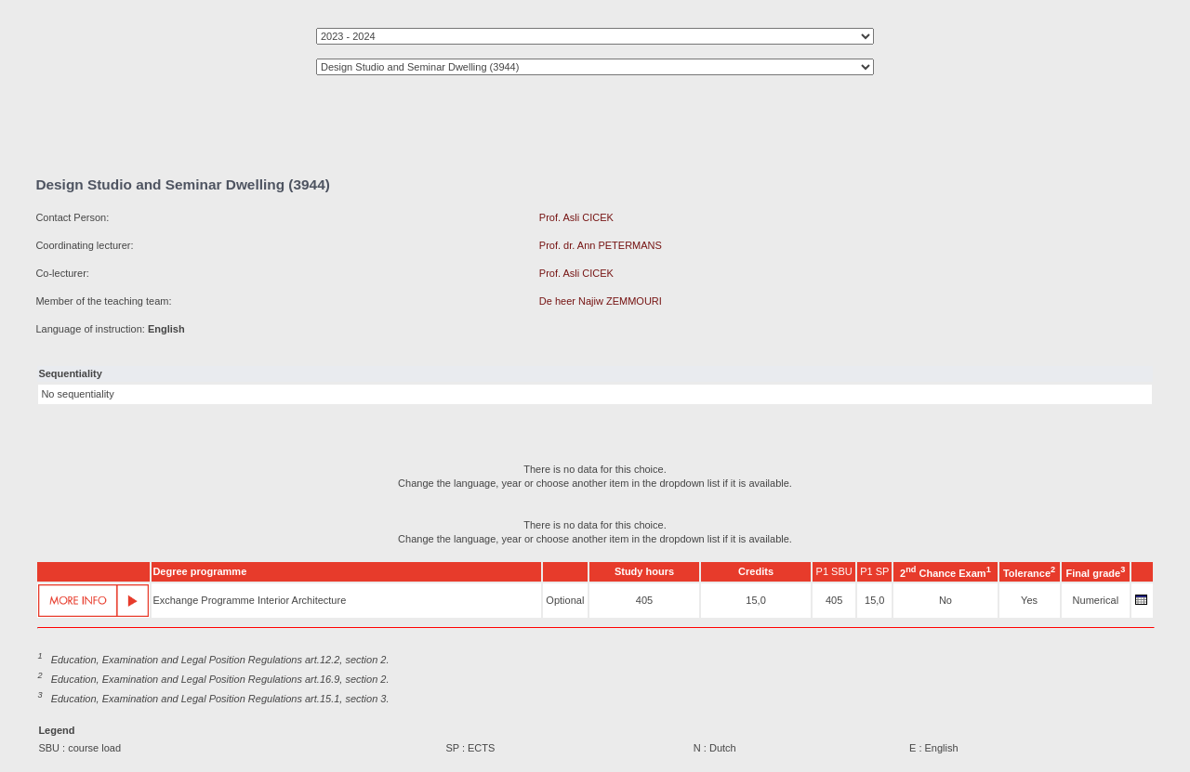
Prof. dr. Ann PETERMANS (600, 245)
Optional (565, 600)
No (945, 600)
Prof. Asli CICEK (576, 217)
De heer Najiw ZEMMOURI (600, 301)
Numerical (1096, 600)
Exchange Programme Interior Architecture (249, 600)
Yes (1029, 600)
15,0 (755, 600)
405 (644, 600)
